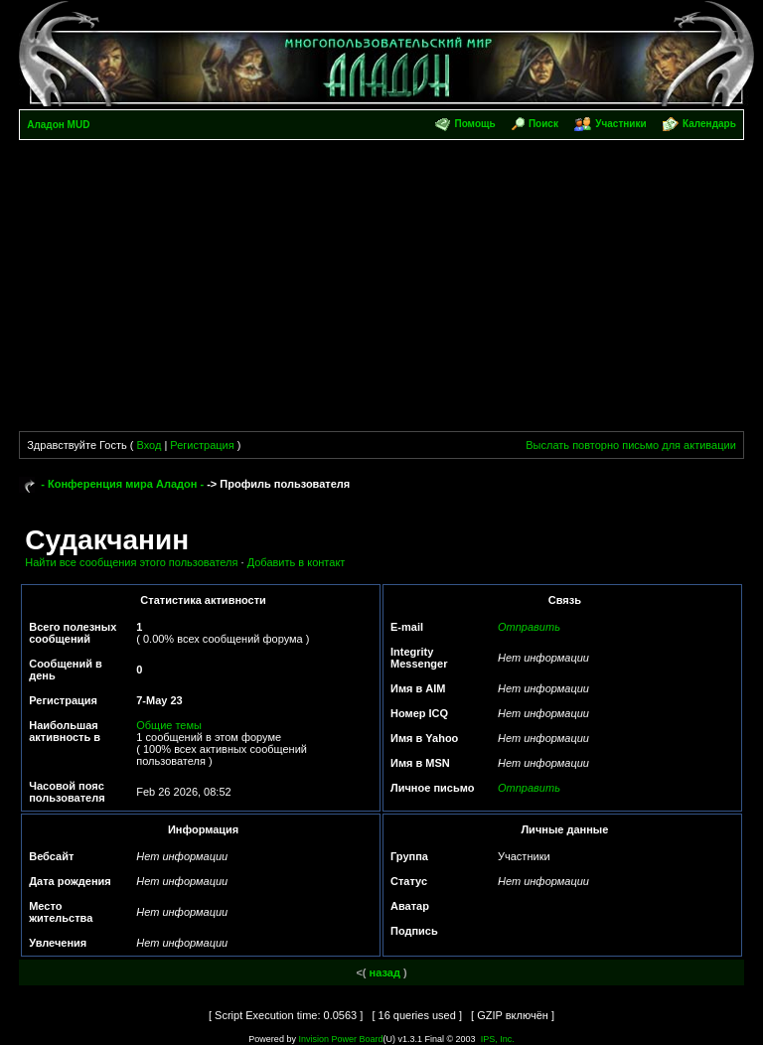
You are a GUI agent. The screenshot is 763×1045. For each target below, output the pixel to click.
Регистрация (201, 445)
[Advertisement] (381, 289)
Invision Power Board (340, 1039)
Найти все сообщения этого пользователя (131, 562)
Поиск (543, 123)
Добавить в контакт (296, 562)
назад (385, 972)
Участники (620, 123)
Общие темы (169, 725)
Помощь (474, 123)
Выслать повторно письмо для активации (631, 445)
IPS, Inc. (498, 1039)
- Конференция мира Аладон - (122, 484)
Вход (148, 445)
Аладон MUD (58, 124)
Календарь (709, 123)
